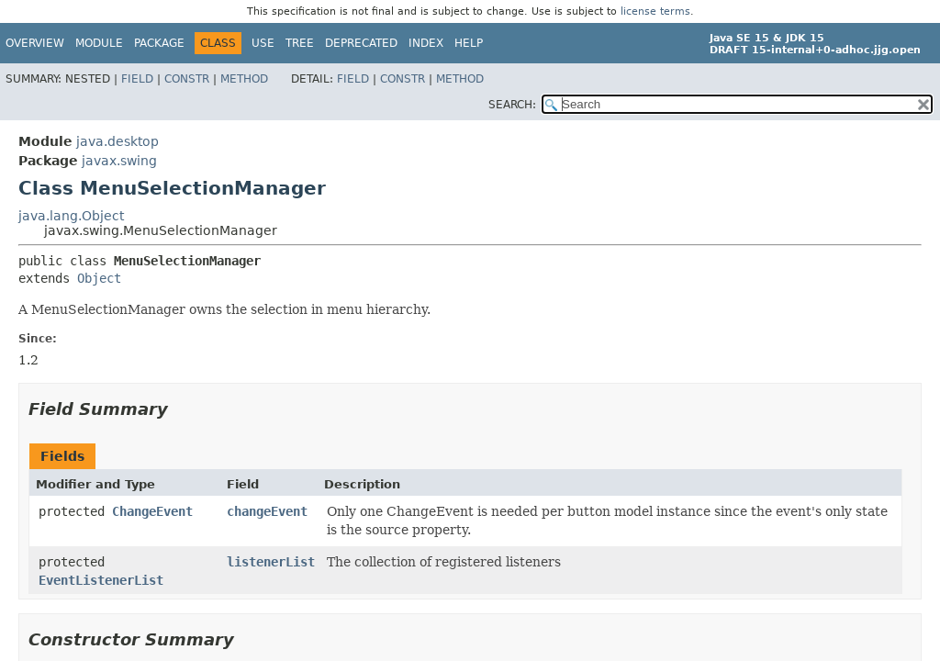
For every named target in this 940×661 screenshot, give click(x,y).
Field (137, 79)
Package (159, 43)
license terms (655, 11)
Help (468, 43)
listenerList (271, 562)
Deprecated (361, 43)
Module (99, 43)
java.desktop (117, 141)
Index (425, 43)
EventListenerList (101, 580)
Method (244, 79)
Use (263, 43)
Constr (186, 79)
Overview (35, 43)
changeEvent (267, 511)
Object (99, 278)
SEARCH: (512, 104)
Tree (299, 43)
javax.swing (119, 160)
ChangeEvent (152, 511)
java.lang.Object (71, 215)
